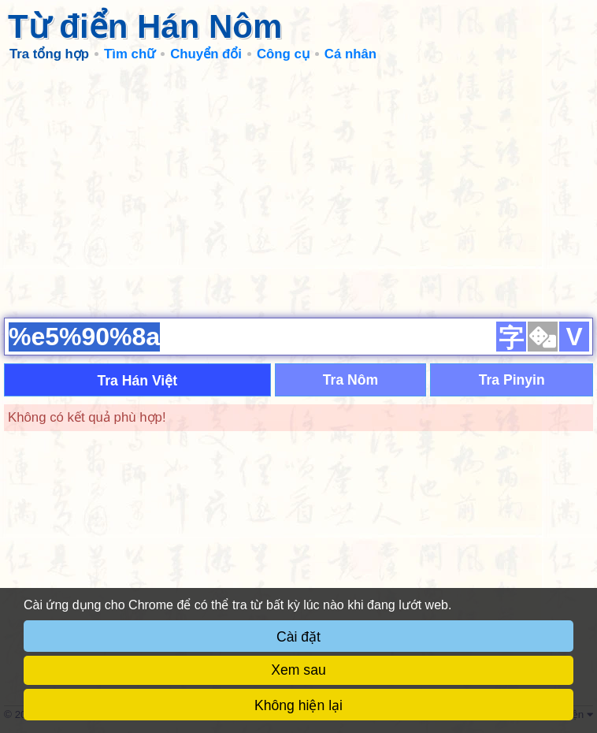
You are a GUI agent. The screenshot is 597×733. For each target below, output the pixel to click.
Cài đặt (298, 637)
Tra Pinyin (512, 380)
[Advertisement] (298, 189)
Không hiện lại (298, 705)
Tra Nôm (350, 380)
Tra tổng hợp (49, 54)
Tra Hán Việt (137, 381)
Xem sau (298, 670)
